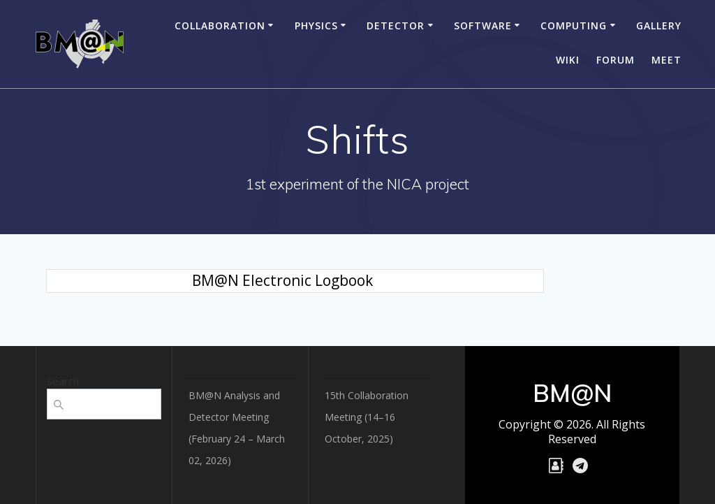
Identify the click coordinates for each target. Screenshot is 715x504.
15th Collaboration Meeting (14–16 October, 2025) (366, 417)
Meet (666, 59)
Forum (615, 59)
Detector (396, 25)
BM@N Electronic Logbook (282, 280)
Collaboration (220, 25)
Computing (573, 25)
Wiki (568, 59)
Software (483, 25)
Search (63, 381)
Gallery (658, 25)
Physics (316, 25)
